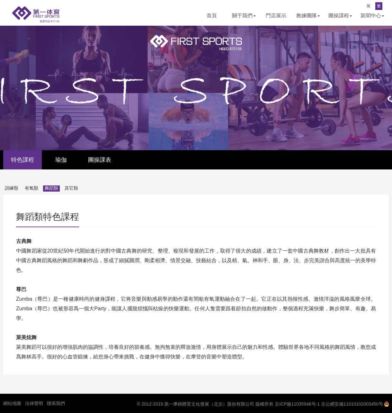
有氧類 (31, 188)
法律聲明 (34, 403)
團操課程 (340, 15)
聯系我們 (56, 403)
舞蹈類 (51, 188)
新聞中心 (372, 15)
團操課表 (99, 160)
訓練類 (11, 188)
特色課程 (22, 160)
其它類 (71, 188)
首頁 (212, 15)
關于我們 (244, 15)
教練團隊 (308, 15)
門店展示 (276, 15)
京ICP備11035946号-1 (297, 404)
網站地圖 (12, 403)
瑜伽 (61, 160)
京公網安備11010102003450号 (352, 404)
